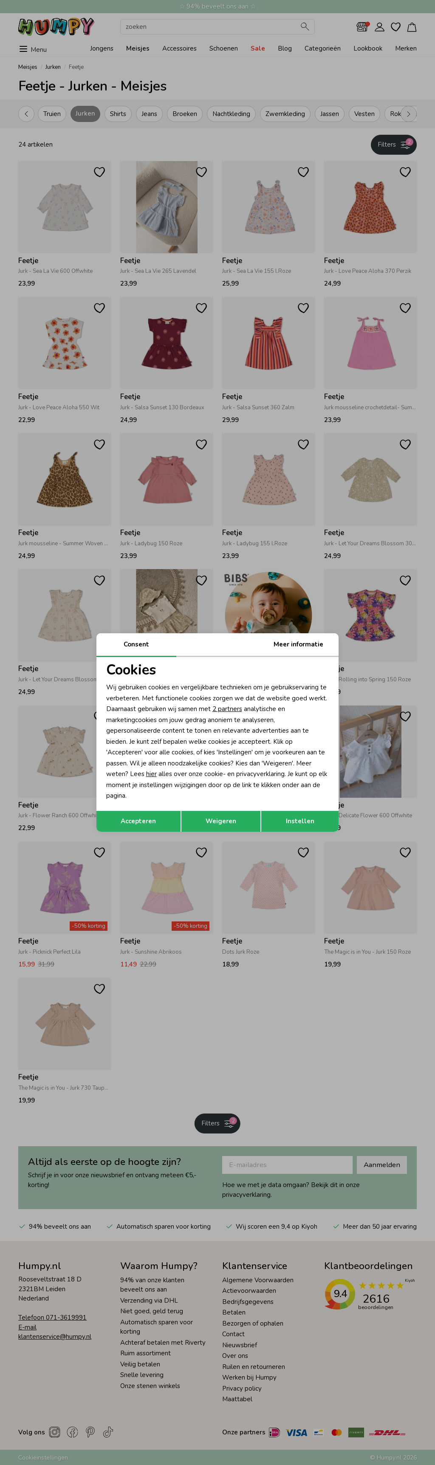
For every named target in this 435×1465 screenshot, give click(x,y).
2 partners (227, 709)
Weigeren (221, 821)
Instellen (300, 821)
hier (151, 774)
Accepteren (138, 821)
